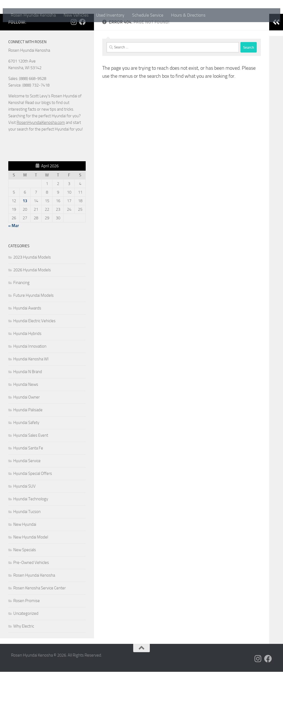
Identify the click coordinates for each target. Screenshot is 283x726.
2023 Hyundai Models (32, 311)
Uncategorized (25, 667)
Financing (21, 336)
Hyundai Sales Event (30, 489)
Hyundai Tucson (27, 565)
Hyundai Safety (26, 476)
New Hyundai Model (30, 591)
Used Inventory (110, 15)
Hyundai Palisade (28, 464)
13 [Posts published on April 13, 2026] (25, 255)
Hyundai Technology (30, 553)
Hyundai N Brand (27, 425)
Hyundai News (25, 438)
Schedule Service (147, 15)
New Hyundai (24, 578)
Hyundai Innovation (29, 400)
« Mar (13, 279)
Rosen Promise (26, 654)
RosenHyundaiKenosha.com (41, 176)
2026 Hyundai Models (32, 324)
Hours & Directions (188, 15)
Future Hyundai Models (33, 349)
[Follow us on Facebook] (82, 76)
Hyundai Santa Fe (28, 502)
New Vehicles (76, 15)
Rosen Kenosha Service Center (39, 642)
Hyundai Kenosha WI (31, 413)
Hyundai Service (27, 514)
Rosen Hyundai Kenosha (33, 15)
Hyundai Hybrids (27, 387)
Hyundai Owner (26, 451)
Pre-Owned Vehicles (31, 616)
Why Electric (23, 680)
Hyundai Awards (27, 362)
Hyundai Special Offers (32, 527)
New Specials (24, 604)
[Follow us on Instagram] (73, 76)
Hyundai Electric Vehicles (34, 375)
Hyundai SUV (24, 540)
